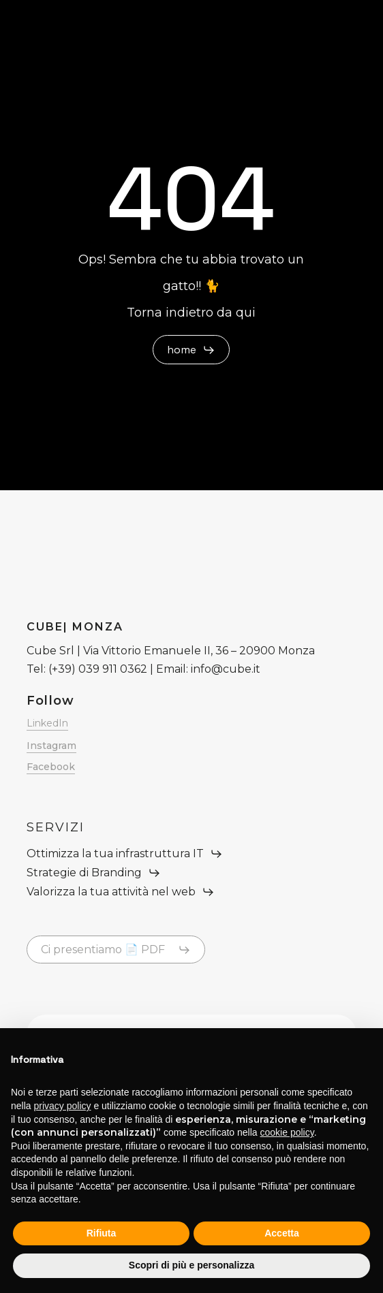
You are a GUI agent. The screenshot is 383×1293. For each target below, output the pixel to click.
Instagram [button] (51, 745)
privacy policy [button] (62, 1105)
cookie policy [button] (287, 1132)
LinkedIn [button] (47, 723)
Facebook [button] (51, 767)
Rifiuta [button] (102, 1233)
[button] (191, 350)
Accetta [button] (281, 1233)
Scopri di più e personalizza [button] (191, 1265)
